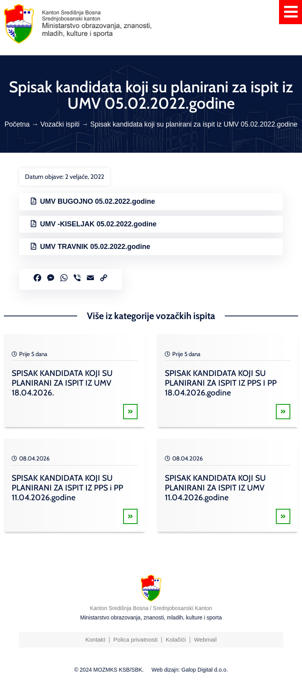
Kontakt (95, 639)
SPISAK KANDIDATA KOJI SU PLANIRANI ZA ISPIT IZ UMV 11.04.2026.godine (215, 487)
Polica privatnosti (135, 639)
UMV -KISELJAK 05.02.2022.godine (98, 224)
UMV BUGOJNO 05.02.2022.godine (97, 201)
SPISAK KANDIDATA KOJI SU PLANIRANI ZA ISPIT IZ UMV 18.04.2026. (62, 382)
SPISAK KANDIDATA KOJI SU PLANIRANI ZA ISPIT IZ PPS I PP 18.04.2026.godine (221, 382)
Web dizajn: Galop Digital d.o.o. (190, 670)
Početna (17, 124)
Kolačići (176, 639)
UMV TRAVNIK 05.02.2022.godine (95, 247)
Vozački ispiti (59, 124)
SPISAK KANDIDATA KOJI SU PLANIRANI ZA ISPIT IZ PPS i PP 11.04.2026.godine (67, 487)
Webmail (205, 639)
